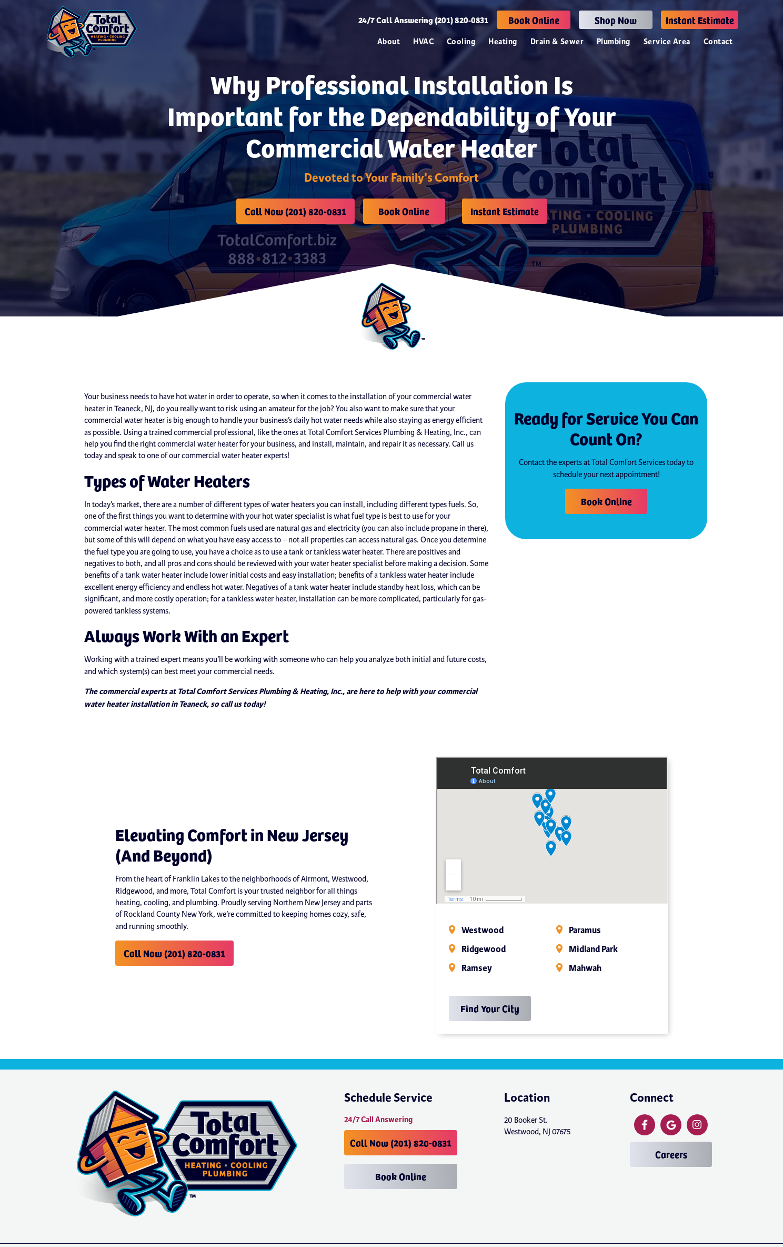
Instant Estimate (700, 19)
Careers (671, 1154)
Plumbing (613, 42)
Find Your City (489, 1008)
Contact (718, 42)
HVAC (423, 42)
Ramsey (476, 968)
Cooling (461, 42)
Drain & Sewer (557, 42)
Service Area (667, 42)
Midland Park (593, 949)
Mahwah (585, 968)
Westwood (482, 930)
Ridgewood (483, 949)
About (388, 42)
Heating (502, 42)
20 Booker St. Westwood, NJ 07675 (537, 1125)
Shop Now (616, 19)
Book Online (533, 19)
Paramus (585, 930)
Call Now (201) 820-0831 (295, 210)
